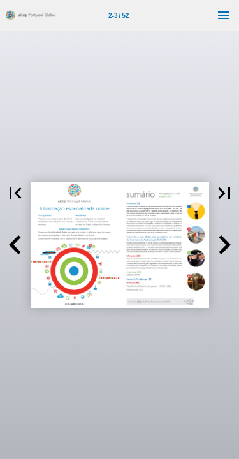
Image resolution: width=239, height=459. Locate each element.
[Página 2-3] (118, 15)
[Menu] (223, 15)
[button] (15, 245)
